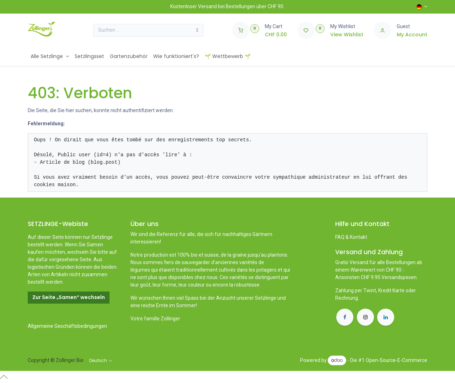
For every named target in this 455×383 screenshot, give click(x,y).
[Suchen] (197, 30)
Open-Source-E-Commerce (396, 360)
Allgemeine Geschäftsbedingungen (67, 326)
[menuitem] (50, 56)
